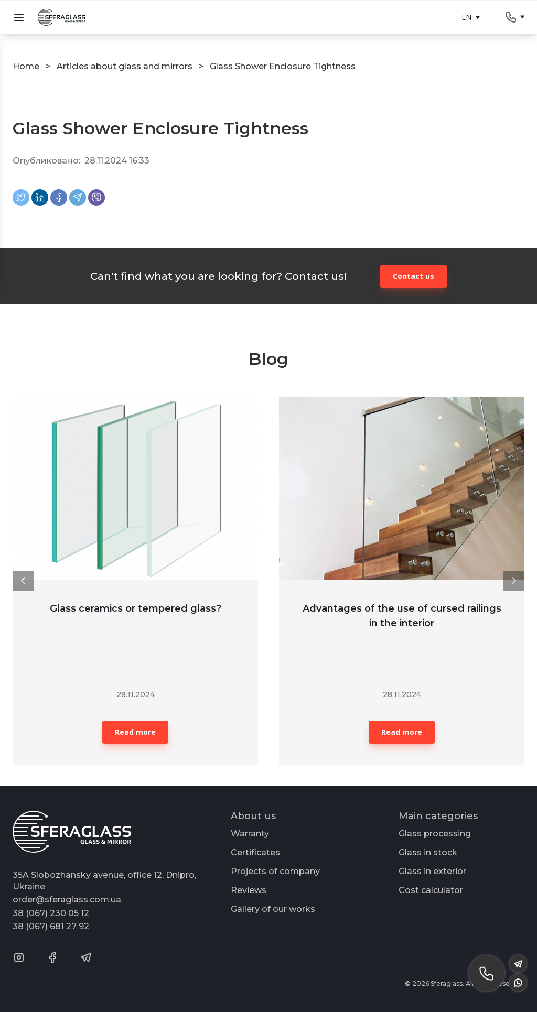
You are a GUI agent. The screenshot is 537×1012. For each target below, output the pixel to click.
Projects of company (275, 871)
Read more (135, 732)
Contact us (413, 276)
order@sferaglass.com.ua (67, 900)
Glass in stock (428, 852)
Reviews (248, 890)
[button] (23, 581)
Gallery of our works (273, 909)
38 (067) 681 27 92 (51, 926)
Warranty (250, 834)
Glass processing (435, 834)
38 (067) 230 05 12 (51, 913)
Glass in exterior (432, 871)
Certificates (255, 852)
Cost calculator (431, 890)
